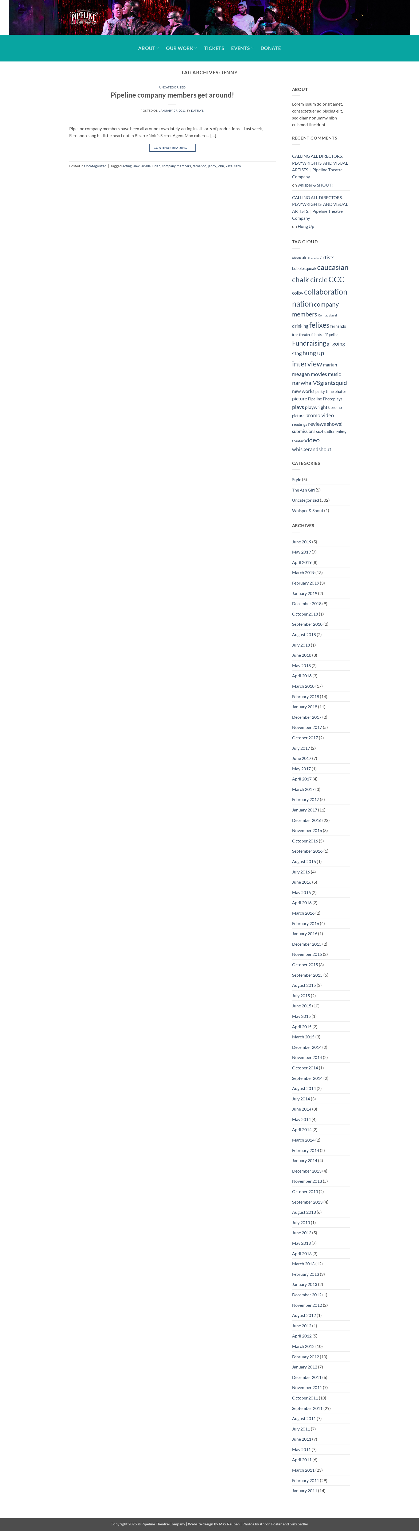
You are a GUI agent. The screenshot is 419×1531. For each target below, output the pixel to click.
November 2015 (307, 954)
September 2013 (307, 1201)
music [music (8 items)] (334, 374)
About (148, 48)
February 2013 (305, 1274)
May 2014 (301, 1119)
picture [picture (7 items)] (299, 398)
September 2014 (307, 1078)
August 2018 (304, 634)
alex (136, 166)
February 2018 (305, 696)
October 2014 (305, 1067)
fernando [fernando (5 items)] (338, 326)
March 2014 (303, 1139)
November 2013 (307, 1181)
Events (242, 48)
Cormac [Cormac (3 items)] (323, 315)
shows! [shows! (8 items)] (335, 424)
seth (237, 166)
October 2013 (305, 1191)
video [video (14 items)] (312, 440)
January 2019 (304, 593)
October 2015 (305, 964)
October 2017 (305, 737)
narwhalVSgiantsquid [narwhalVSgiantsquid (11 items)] (319, 382)
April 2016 (302, 902)
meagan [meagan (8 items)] (301, 374)
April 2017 (302, 778)
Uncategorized (172, 87)
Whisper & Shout (307, 510)
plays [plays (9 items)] (298, 407)
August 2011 (304, 1418)
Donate (271, 48)
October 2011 (305, 1397)
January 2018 (304, 706)
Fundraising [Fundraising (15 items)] (309, 343)
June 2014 (301, 1108)
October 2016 (305, 840)
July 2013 (301, 1222)
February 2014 (305, 1150)
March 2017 (303, 789)
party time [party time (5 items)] (324, 391)
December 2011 (306, 1377)
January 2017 (304, 809)
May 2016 (301, 892)
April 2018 (302, 675)
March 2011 (303, 1469)
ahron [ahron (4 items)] (296, 258)
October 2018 (305, 613)
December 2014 (306, 1047)
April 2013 (302, 1253)
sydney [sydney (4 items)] (341, 432)
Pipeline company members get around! (172, 95)
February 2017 (305, 799)
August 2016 (304, 861)
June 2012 (301, 1325)
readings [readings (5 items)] (299, 424)
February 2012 (305, 1356)
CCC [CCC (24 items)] (336, 279)
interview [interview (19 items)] (307, 363)
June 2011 (301, 1438)
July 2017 (301, 748)
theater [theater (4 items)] (298, 441)
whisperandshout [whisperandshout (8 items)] (311, 449)
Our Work (181, 48)
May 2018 (301, 665)
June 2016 (301, 881)
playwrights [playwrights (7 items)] (317, 407)
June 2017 (301, 758)
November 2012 (307, 1305)
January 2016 (304, 933)
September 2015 (307, 974)
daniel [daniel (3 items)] (333, 315)
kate (229, 166)
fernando (199, 166)
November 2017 (307, 727)
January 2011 (304, 1490)
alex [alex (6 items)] (306, 257)
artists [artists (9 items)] (327, 257)
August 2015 (304, 985)
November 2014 (307, 1057)
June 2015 (301, 1005)
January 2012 (304, 1366)
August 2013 (304, 1212)
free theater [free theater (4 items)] (301, 335)
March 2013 (303, 1263)
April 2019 (302, 562)
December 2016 (306, 820)
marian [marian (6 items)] (330, 365)
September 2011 (307, 1408)
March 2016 (303, 912)
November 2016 (307, 830)
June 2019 (301, 541)
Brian (156, 166)
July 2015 (301, 995)
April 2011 (302, 1459)
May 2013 (301, 1243)
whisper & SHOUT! (315, 184)
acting (127, 166)
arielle (146, 166)
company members (176, 166)
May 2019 (301, 551)
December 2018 (306, 603)
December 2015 (306, 943)
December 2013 (306, 1170)
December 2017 (306, 717)
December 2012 (306, 1294)
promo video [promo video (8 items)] (319, 415)
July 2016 (301, 871)
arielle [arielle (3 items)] (315, 258)
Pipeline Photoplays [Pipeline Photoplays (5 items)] (325, 398)
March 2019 (303, 572)
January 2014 (304, 1160)
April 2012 (302, 1335)
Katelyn (197, 110)
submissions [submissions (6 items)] (303, 431)
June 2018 (301, 655)
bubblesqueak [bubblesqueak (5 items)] (304, 268)
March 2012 (303, 1346)
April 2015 (302, 1026)
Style (296, 479)
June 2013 (301, 1232)
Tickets (214, 48)
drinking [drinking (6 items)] (300, 326)
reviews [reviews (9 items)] (317, 423)
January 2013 (304, 1284)
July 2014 (301, 1098)
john (221, 166)
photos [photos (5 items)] (341, 391)
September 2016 (307, 850)
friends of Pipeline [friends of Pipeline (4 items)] (324, 335)
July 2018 (301, 644)
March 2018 (303, 686)
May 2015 (301, 1016)
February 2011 (305, 1480)
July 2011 (301, 1428)
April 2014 (302, 1129)
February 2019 (305, 582)
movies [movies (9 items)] (319, 374)
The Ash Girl (303, 489)
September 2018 (307, 624)
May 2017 (301, 768)
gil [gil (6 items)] (329, 344)
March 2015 (303, 1036)
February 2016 (305, 923)
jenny (212, 166)
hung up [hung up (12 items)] (313, 353)
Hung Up (306, 226)
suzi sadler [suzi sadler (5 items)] (325, 431)
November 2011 (307, 1387)
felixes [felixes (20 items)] (319, 324)
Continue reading (172, 147)
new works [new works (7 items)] (303, 391)
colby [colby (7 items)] (297, 293)
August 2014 (304, 1088)
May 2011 (301, 1449)
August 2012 (304, 1315)
